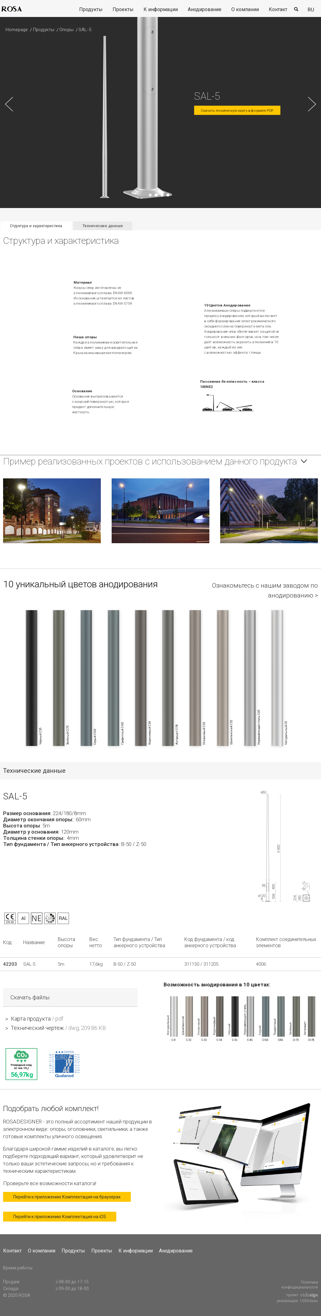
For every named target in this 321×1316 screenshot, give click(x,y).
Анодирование (204, 9)
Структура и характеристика (36, 226)
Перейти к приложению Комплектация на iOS (59, 1216)
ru (311, 9)
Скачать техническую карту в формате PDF (237, 111)
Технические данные (103, 226)
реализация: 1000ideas (297, 1301)
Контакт (278, 9)
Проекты (123, 9)
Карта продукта (37, 1018)
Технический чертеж (58, 1028)
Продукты (91, 9)
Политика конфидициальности (299, 1284)
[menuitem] (91, 10)
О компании (245, 9)
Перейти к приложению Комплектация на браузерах (67, 1196)
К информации (160, 9)
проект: (302, 1295)
